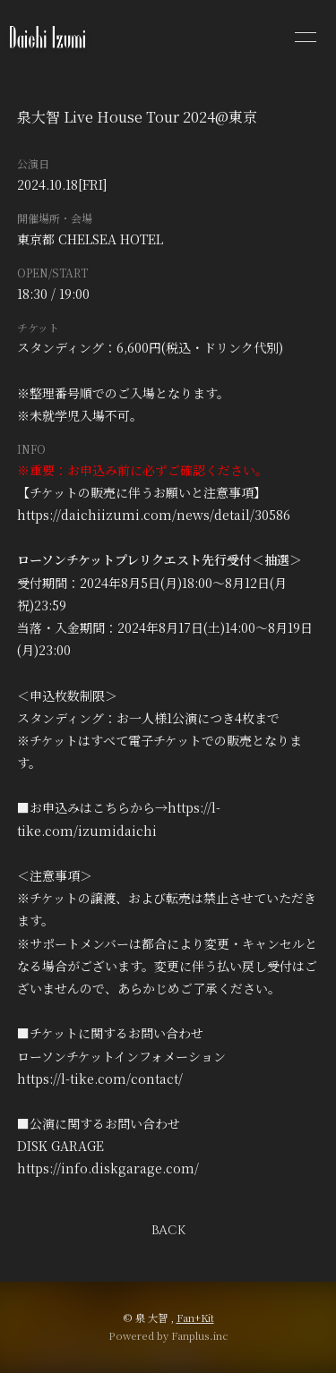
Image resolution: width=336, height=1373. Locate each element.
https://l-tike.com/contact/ (100, 1078)
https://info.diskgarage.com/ (108, 1168)
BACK (168, 1230)
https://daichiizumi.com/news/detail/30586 (153, 515)
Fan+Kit (195, 1317)
